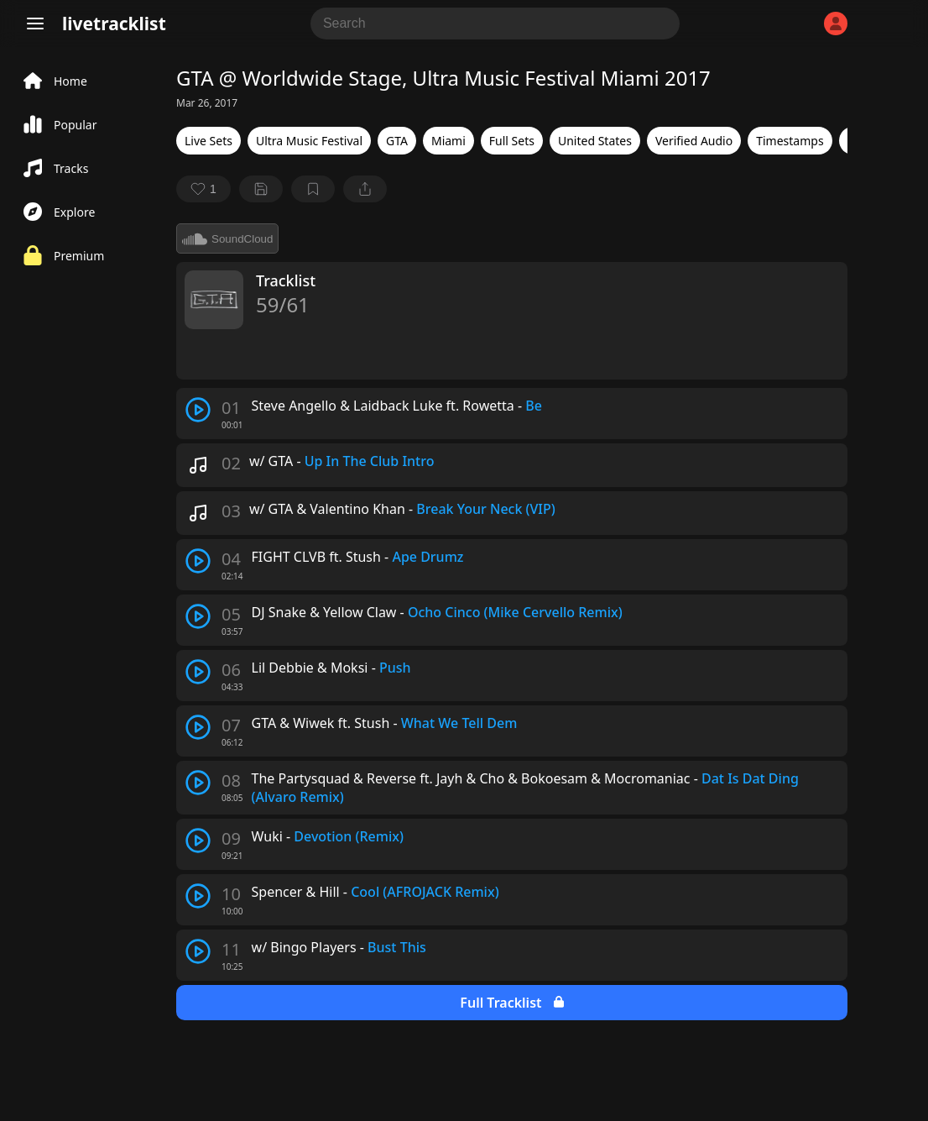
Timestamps (789, 141)
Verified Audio (693, 141)
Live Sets (208, 141)
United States (595, 141)
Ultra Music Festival (309, 141)
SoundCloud (227, 238)
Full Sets (511, 141)
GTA (397, 141)
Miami (448, 141)
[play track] (198, 409)
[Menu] (35, 23)
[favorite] (203, 188)
